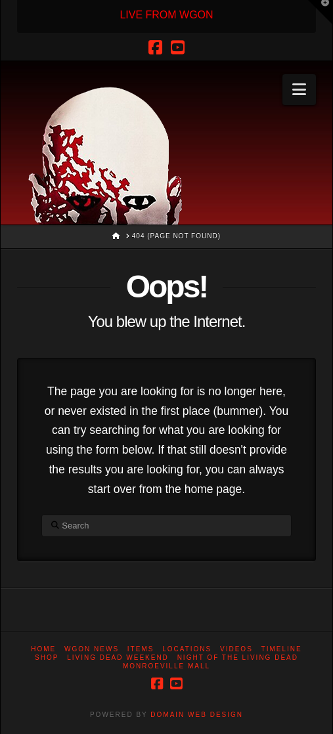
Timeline (281, 649)
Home (43, 649)
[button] (299, 89)
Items (140, 649)
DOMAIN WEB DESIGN (196, 714)
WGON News (91, 649)
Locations (186, 649)
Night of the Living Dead (237, 657)
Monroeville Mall (166, 666)
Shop (46, 657)
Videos (236, 649)
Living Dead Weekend (118, 657)
